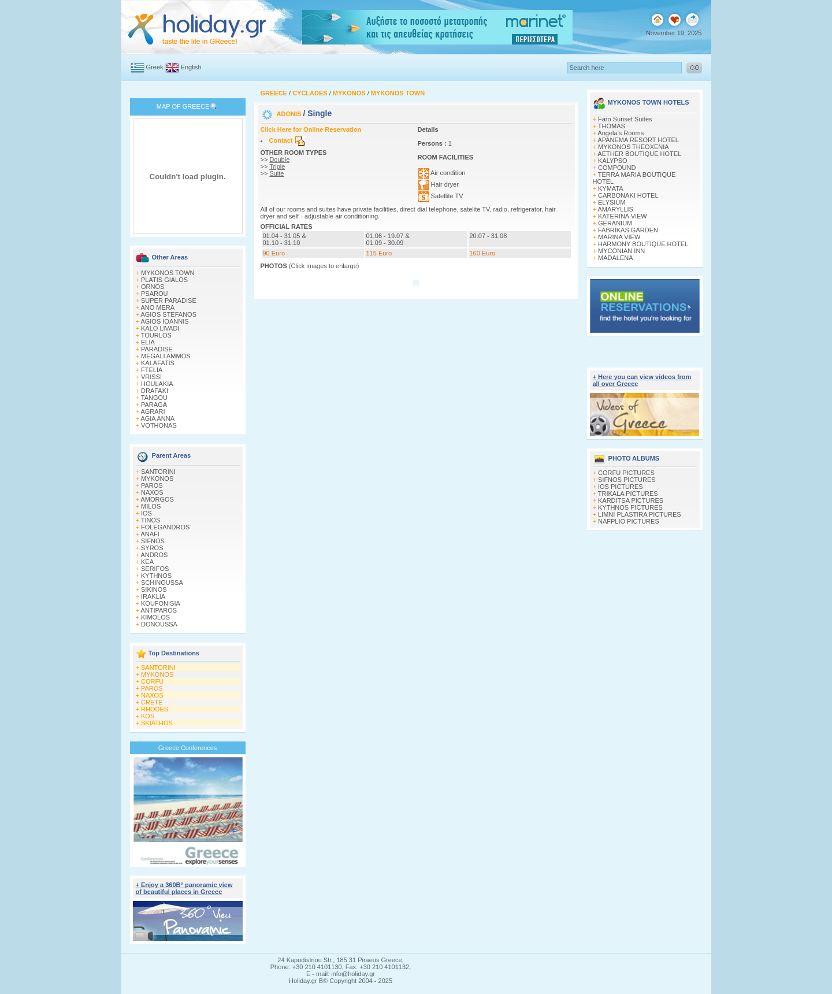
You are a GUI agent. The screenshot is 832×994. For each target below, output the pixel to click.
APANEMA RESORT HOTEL (638, 139)
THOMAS (611, 126)
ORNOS (152, 286)
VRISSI (151, 376)
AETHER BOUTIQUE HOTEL (639, 153)
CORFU (152, 681)
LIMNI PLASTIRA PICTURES (639, 514)
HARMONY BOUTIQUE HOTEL (643, 243)
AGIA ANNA (157, 418)
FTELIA (151, 369)
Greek (155, 67)
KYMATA (610, 188)
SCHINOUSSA (162, 582)
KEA (147, 561)
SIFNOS (153, 540)
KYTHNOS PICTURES (630, 507)
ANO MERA (157, 307)
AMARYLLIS (615, 209)
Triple (277, 166)
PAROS (152, 485)
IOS (146, 513)
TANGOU (154, 397)
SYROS (152, 547)
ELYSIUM (611, 202)
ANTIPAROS (158, 610)
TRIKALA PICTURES (628, 493)
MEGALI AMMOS (166, 356)
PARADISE (157, 349)
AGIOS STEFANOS (168, 314)
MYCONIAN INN (621, 250)
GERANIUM (615, 223)
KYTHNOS (156, 575)
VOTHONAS (159, 425)
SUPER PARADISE (168, 300)
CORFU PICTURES (626, 472)
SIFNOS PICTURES (627, 479)
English (191, 67)
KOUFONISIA (160, 603)
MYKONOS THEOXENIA (633, 146)
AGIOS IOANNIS (164, 321)
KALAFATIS (157, 362)
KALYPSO (612, 160)
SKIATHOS (157, 722)
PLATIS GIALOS (164, 279)
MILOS (151, 506)
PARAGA (154, 404)
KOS (147, 716)
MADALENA (615, 257)
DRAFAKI (154, 390)
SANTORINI (158, 471)
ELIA (148, 342)
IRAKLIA (153, 596)
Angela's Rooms (620, 132)
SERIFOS (155, 568)
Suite (276, 173)
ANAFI (149, 534)
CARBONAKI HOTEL (628, 195)
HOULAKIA (157, 383)
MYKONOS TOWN (168, 272)
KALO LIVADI (160, 328)
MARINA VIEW (619, 236)
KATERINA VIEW (622, 216)
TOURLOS (156, 335)
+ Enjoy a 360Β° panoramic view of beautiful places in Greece (184, 888)
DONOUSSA (159, 624)
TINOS (151, 520)
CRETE (151, 702)
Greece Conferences (187, 747)
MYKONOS (157, 478)
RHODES (154, 709)
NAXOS (152, 492)
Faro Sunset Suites (625, 119)
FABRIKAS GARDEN (628, 230)
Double (279, 159)
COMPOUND (617, 167)
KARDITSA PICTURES (630, 500)
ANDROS (154, 554)
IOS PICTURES (620, 486)
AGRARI (152, 411)
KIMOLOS (155, 617)
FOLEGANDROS (165, 527)
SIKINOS (154, 589)
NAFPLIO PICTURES (628, 521)
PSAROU (154, 293)
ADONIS (290, 113)
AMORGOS (156, 499)
